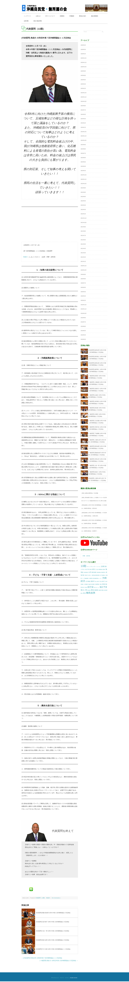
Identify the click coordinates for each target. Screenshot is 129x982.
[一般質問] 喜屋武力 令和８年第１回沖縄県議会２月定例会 (97, 390)
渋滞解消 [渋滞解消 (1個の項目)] (86, 584)
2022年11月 (83, 179)
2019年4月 (83, 335)
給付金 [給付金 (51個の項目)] (91, 587)
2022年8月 (83, 192)
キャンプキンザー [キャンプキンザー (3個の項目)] (91, 567)
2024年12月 (83, 93)
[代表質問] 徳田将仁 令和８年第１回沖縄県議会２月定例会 (97, 371)
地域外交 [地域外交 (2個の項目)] (103, 572)
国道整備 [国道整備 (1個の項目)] (99, 572)
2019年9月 (83, 318)
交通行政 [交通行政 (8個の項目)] (104, 567)
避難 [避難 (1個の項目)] (100, 590)
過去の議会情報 (73, 21)
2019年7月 (83, 322)
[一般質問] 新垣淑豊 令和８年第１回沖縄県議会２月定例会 (97, 447)
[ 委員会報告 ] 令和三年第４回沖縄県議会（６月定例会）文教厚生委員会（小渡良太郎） (94, 514)
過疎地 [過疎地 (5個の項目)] (96, 590)
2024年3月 (83, 119)
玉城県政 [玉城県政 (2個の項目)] (97, 584)
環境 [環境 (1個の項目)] (101, 584)
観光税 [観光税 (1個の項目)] (89, 590)
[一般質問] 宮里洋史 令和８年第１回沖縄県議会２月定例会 (97, 428)
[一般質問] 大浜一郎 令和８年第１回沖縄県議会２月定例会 (97, 467)
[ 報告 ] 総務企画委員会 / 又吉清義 (90, 493)
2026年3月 (83, 49)
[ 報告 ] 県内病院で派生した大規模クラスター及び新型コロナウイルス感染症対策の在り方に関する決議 (94, 499)
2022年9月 (83, 188)
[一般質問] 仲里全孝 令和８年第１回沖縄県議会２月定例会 (97, 460)
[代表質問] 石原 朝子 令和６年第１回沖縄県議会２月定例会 (52, 922)
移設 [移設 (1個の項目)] (86, 587)
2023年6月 (83, 158)
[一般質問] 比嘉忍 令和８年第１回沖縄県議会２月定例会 (97, 396)
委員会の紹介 (29, 21)
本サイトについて (59, 16)
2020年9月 (83, 274)
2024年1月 (83, 127)
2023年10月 (83, 140)
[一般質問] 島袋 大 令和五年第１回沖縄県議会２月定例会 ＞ (59, 961)
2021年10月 (83, 223)
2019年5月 (83, 331)
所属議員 (87, 16)
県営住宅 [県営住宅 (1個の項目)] (83, 587)
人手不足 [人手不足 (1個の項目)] (83, 569)
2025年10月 (83, 67)
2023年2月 (83, 171)
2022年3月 (83, 210)
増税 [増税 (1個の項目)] (86, 575)
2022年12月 (83, 175)
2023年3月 (83, 166)
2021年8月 (83, 231)
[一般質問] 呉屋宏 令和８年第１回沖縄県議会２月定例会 (97, 415)
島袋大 (25, 257)
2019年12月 (83, 305)
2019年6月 (83, 326)
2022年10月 (83, 184)
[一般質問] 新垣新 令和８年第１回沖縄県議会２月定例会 (97, 409)
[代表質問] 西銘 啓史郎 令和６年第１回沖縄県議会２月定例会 (53, 913)
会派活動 (58, 21)
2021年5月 (83, 244)
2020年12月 (83, 266)
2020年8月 (83, 279)
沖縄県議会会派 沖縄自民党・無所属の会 (61, 978)
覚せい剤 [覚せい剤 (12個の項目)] (84, 590)
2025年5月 (83, 80)
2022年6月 (83, 197)
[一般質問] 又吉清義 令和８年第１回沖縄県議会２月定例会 (97, 422)
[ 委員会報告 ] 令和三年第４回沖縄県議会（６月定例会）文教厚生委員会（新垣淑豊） (94, 522)
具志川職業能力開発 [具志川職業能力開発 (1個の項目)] (100, 569)
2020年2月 (83, 300)
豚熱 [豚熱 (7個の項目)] (92, 590)
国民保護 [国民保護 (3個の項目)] (94, 572)
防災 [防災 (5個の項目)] (84, 593)
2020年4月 (83, 292)
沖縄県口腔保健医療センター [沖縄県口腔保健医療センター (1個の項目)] (95, 578)
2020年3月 (83, 296)
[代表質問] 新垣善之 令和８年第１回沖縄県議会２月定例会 (97, 358)
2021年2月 (83, 257)
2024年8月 (83, 106)
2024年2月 (83, 123)
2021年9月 (83, 227)
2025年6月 (83, 75)
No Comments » (56, 898)
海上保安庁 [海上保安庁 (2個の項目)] (102, 581)
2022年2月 (83, 214)
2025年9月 (83, 71)
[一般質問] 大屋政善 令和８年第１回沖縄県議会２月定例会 (97, 383)
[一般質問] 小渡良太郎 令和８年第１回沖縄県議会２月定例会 (97, 441)
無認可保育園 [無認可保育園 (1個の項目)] (91, 584)
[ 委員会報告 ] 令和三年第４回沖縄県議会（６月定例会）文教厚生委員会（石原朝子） (94, 530)
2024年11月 (83, 97)
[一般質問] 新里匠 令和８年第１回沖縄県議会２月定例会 (97, 377)
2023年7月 (83, 153)
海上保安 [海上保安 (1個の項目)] (97, 581)
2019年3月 (83, 339)
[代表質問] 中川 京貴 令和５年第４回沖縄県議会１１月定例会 (53, 949)
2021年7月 (83, 236)
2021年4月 (83, 248)
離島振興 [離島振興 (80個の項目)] (90, 593)
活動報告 (74, 16)
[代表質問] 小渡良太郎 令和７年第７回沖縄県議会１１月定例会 (97, 480)
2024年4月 (83, 114)
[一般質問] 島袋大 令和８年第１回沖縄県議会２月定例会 (97, 473)
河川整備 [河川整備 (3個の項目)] (87, 581)
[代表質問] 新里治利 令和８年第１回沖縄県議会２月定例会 (97, 364)
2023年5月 (83, 162)
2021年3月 (83, 253)
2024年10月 (83, 101)
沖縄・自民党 (86, 556)
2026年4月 (83, 45)
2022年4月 (83, 205)
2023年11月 (83, 136)
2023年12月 (83, 132)
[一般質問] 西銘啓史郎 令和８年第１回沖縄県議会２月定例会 (97, 454)
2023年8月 (83, 149)
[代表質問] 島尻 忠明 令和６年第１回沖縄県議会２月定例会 (52, 940)
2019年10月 (83, 313)
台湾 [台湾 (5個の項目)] (89, 572)
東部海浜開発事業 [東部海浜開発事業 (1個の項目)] (96, 575)
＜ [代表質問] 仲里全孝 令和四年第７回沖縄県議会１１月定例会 (42, 958)
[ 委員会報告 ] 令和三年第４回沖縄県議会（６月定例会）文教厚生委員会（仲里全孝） (94, 507)
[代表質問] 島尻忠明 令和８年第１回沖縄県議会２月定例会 (97, 351)
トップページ (29, 16)
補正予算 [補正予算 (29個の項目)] (103, 587)
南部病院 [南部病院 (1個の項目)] (86, 572)
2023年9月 (83, 145)
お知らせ (43, 16)
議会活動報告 (44, 21)
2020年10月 (83, 270)
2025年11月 (83, 62)
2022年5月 (83, 201)
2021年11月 (83, 218)
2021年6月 (83, 240)
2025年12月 (83, 58)
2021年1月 (83, 261)
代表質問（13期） (41, 898)
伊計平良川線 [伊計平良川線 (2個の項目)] (88, 569)
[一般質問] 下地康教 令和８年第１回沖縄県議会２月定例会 (97, 435)
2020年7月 (83, 283)
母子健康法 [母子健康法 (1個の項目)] (102, 575)
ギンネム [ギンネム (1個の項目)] (98, 566)
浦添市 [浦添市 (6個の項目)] (93, 581)
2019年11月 (83, 309)
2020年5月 (83, 287)
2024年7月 (83, 110)
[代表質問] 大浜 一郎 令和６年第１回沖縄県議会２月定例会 (52, 931)
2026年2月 (83, 54)
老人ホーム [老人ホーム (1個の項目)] (96, 587)
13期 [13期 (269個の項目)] (83, 566)
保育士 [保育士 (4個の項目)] (94, 569)
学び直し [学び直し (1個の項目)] (89, 575)
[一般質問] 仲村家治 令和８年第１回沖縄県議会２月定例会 (97, 403)
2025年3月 (83, 84)
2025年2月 (83, 88)
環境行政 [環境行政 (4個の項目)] (104, 584)
